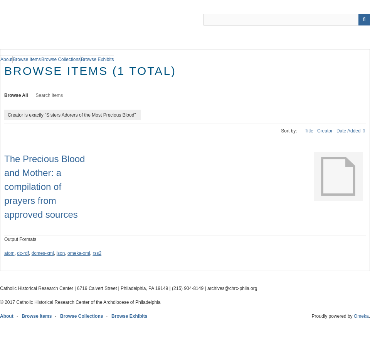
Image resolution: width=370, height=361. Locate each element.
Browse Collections (81, 316)
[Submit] (364, 19)
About (6, 316)
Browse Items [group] (27, 59)
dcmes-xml (43, 253)
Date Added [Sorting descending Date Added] (349, 131)
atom (9, 253)
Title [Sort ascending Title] (309, 131)
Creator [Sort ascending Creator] (325, 131)
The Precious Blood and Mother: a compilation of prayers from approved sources (44, 187)
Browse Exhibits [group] (97, 59)
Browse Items (37, 316)
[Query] (287, 19)
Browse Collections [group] (61, 59)
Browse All (16, 95)
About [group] (6, 59)
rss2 (96, 253)
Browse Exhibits (129, 316)
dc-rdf (23, 253)
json (60, 253)
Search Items (49, 95)
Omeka (361, 316)
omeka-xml (78, 253)
